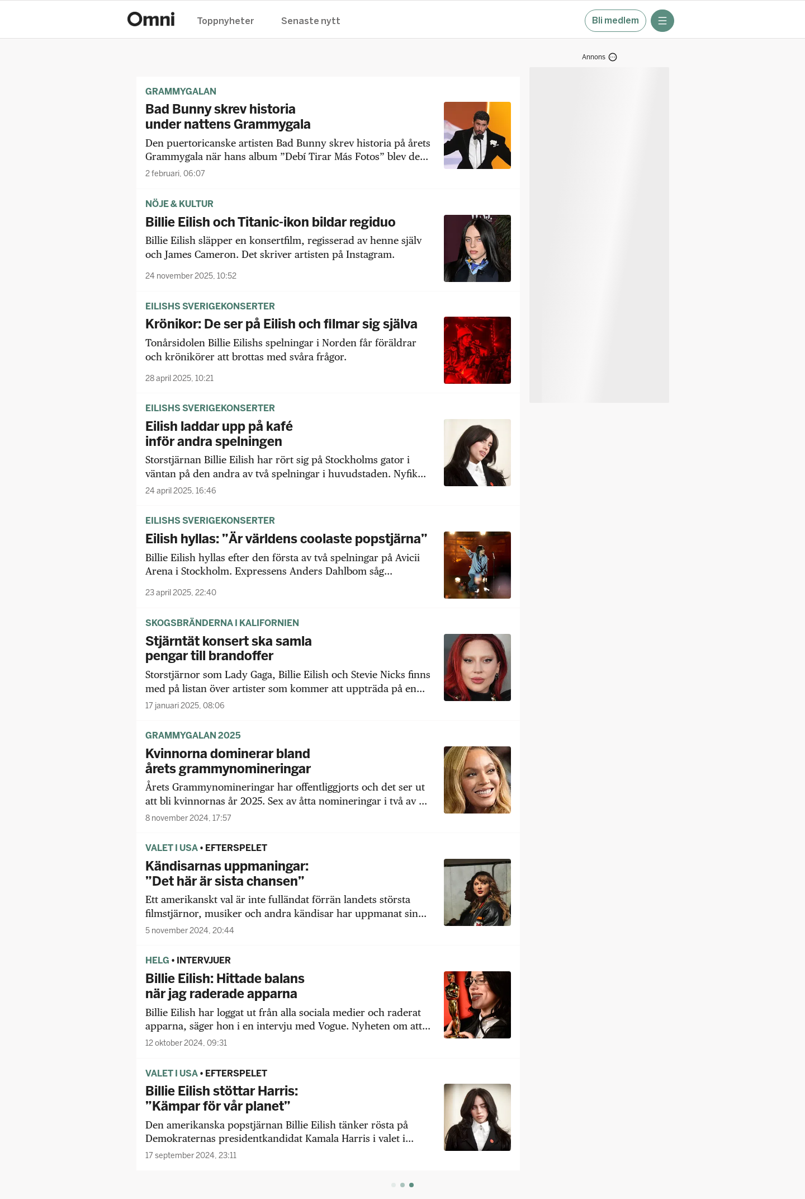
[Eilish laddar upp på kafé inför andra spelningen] (328, 457)
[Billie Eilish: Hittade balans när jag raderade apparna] (328, 1009)
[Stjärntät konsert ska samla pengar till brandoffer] (328, 672)
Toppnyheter (225, 21)
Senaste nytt (310, 21)
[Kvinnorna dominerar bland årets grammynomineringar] (328, 785)
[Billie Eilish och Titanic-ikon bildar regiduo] (328, 248)
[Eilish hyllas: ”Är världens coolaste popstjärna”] (328, 565)
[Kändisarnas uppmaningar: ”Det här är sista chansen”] (328, 897)
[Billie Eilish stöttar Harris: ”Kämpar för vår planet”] (328, 1122)
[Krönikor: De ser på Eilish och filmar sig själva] (328, 350)
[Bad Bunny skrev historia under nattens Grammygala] (328, 140)
